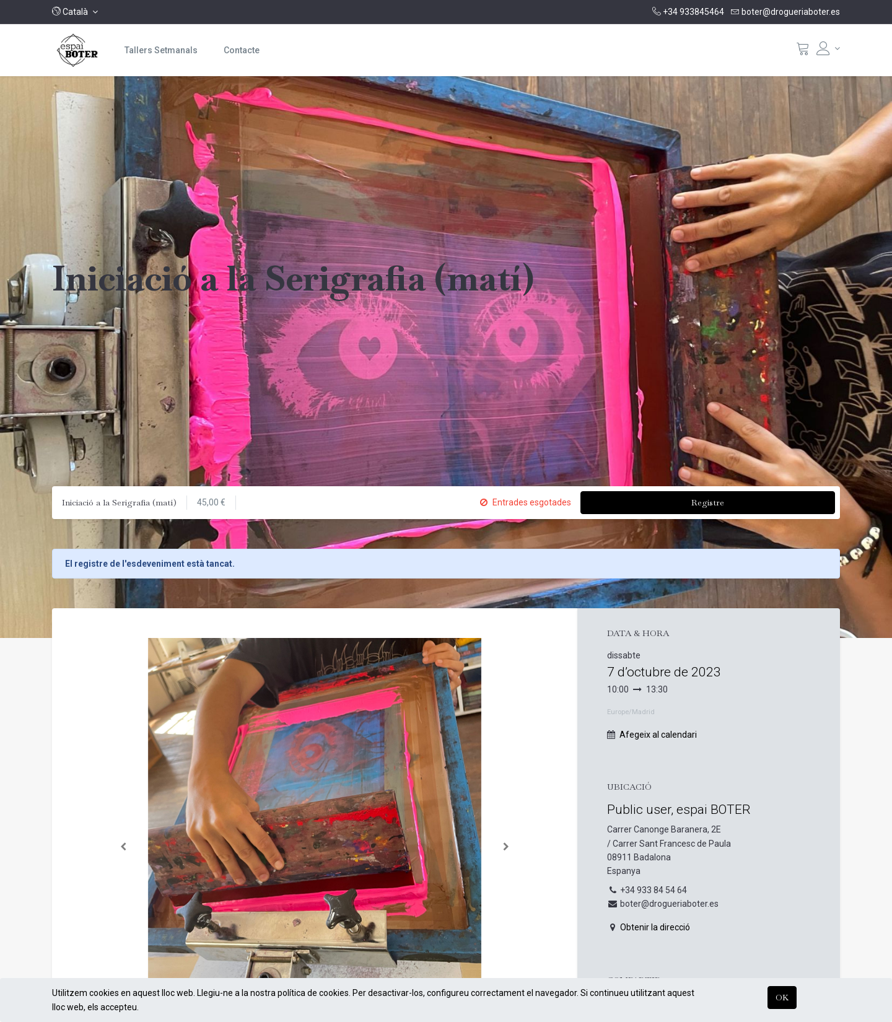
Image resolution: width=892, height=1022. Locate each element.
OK (782, 997)
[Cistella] (803, 51)
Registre (707, 502)
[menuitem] (161, 50)
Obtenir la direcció (655, 927)
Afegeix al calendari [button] (658, 735)
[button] (75, 12)
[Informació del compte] (828, 48)
